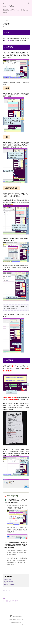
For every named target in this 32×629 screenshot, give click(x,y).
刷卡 (7, 601)
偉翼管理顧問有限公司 (16, 622)
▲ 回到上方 (6, 591)
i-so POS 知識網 (8, 6)
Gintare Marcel (19, 619)
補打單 (12, 601)
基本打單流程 (8, 41)
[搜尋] (28, 2)
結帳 (10, 601)
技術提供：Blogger (16, 616)
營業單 (16, 601)
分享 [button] (4, 598)
